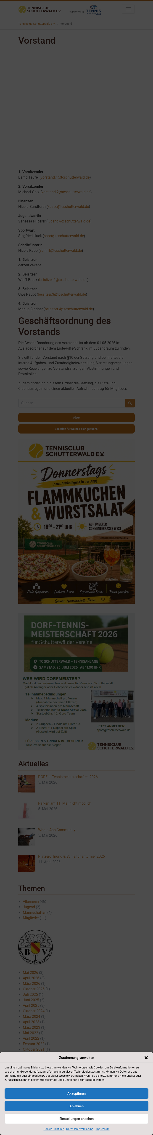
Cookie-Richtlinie (54, 1129)
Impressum (103, 1129)
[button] (146, 1057)
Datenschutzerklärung (79, 1129)
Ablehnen (76, 1106)
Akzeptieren (76, 1094)
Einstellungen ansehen (76, 1119)
